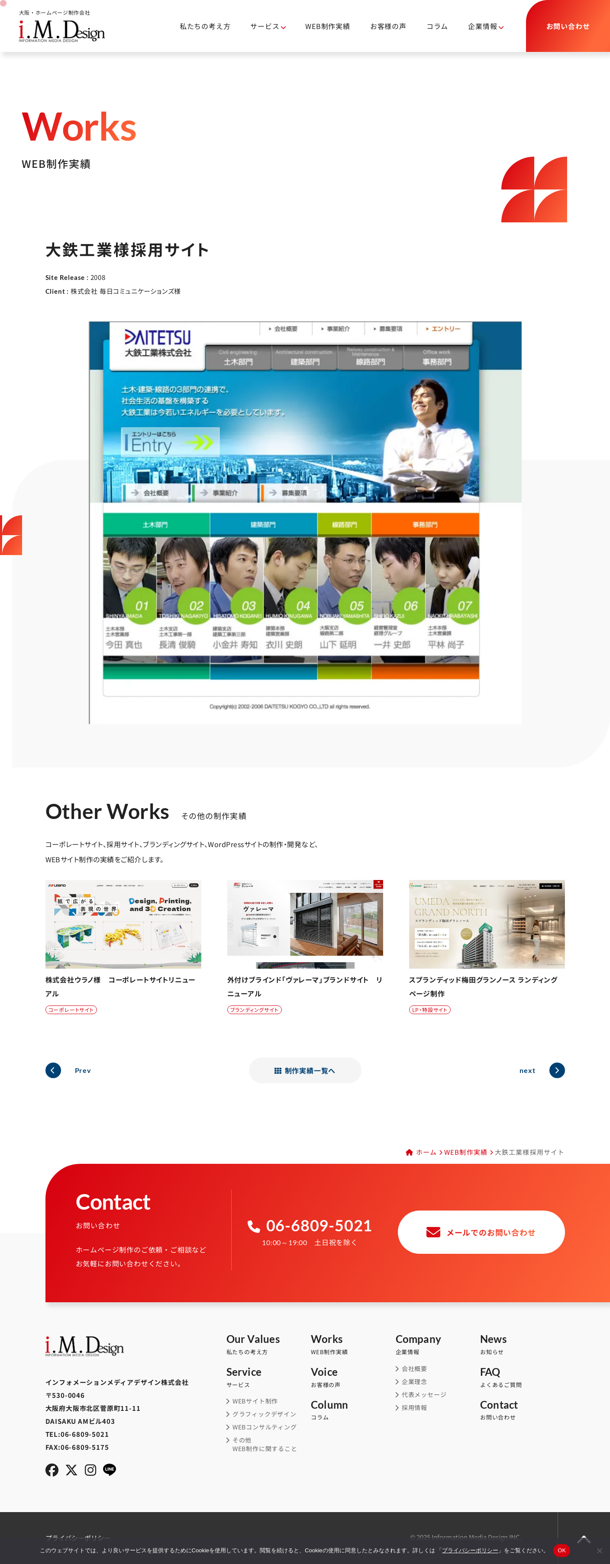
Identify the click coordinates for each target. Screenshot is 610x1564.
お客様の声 (388, 26)
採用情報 (414, 1407)
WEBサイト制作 (255, 1401)
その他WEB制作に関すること (264, 1444)
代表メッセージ (424, 1395)
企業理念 (414, 1382)
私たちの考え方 (205, 26)
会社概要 (414, 1369)
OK (562, 1550)
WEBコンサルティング (264, 1427)
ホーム (426, 1151)
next (527, 1070)
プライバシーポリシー (470, 1550)
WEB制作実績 (327, 26)
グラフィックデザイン (264, 1414)
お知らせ (522, 1345)
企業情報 (482, 26)
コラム (437, 26)
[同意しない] (599, 1550)
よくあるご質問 (522, 1378)
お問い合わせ (522, 1411)
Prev (83, 1070)
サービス (264, 26)
